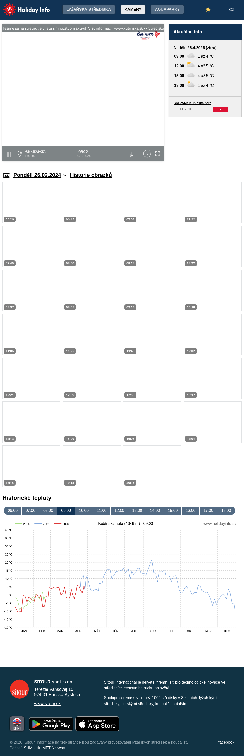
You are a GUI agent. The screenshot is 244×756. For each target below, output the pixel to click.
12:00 (119, 510)
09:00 (66, 510)
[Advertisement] (205, 140)
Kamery (133, 9)
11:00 (101, 510)
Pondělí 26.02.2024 (39, 175)
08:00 (48, 510)
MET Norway (53, 748)
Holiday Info (21, 6)
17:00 (208, 510)
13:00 (137, 510)
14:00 (155, 510)
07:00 (30, 510)
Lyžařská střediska (88, 9)
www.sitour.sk (47, 703)
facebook (226, 742)
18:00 (226, 510)
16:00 (190, 510)
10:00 (84, 510)
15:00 (173, 510)
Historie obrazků (91, 175)
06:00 (13, 510)
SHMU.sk (32, 748)
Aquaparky (167, 9)
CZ (231, 10)
